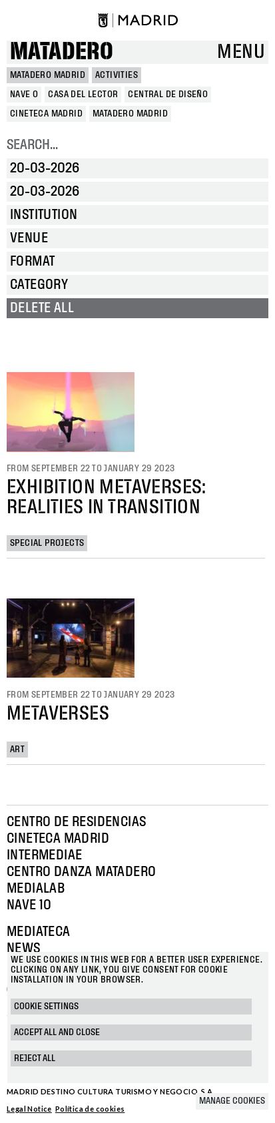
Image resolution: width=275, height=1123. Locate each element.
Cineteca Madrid (58, 838)
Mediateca (39, 932)
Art (17, 749)
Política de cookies (90, 1108)
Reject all (34, 1058)
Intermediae (44, 855)
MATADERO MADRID (47, 75)
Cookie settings (46, 1006)
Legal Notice (29, 1108)
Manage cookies (232, 1101)
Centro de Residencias (76, 822)
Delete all (42, 308)
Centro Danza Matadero (81, 872)
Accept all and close (57, 1032)
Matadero (61, 52)
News (24, 948)
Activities (116, 75)
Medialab (36, 888)
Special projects (47, 543)
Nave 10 (29, 905)
